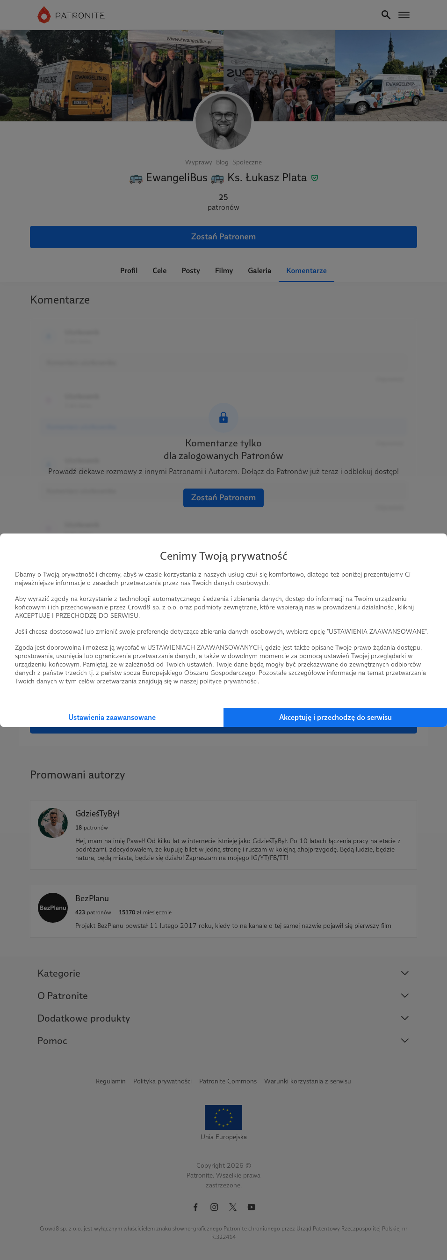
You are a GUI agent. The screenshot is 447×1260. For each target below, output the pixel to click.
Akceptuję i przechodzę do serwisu (335, 717)
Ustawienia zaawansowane (112, 717)
